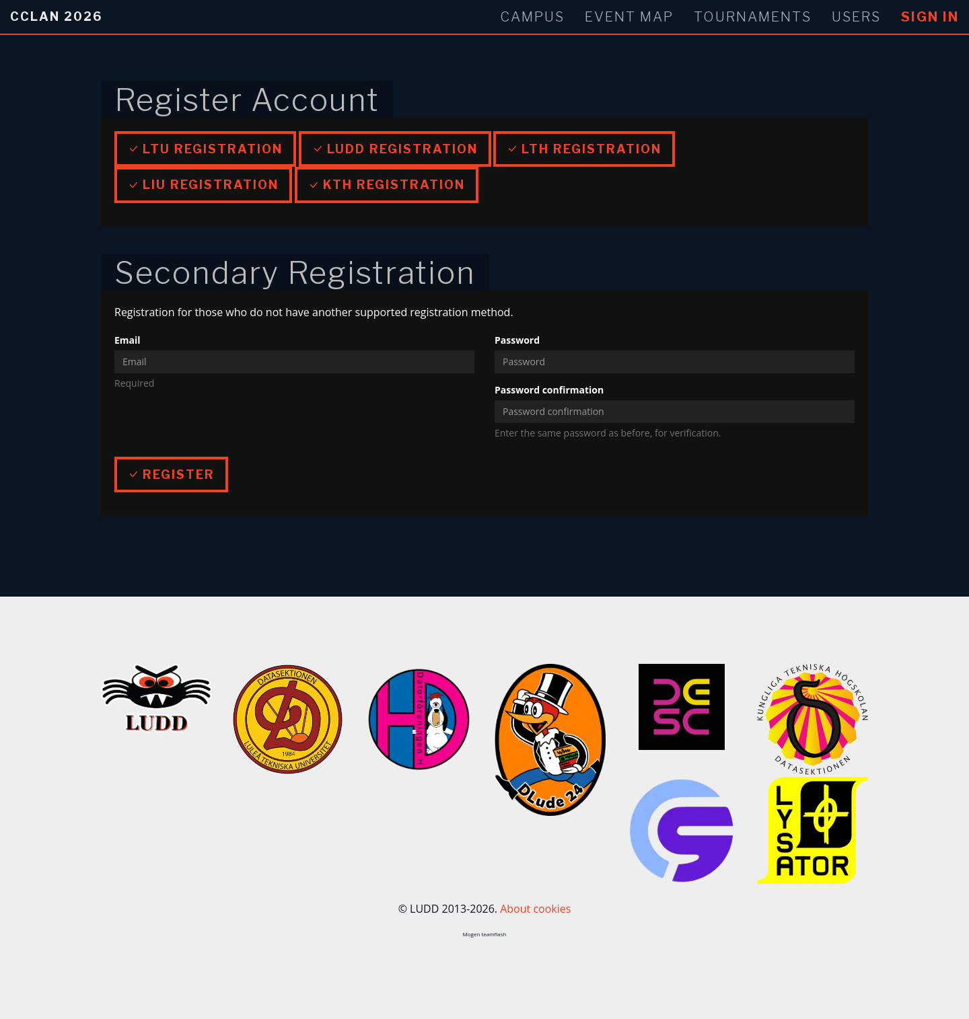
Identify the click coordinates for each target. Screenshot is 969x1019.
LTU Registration (205, 149)
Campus (532, 17)
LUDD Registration (395, 149)
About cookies (535, 908)
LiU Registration (203, 185)
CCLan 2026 (56, 16)
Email (127, 340)
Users (856, 17)
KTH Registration (386, 185)
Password (517, 340)
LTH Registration (584, 149)
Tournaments (753, 17)
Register (171, 474)
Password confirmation (549, 389)
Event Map (629, 17)
